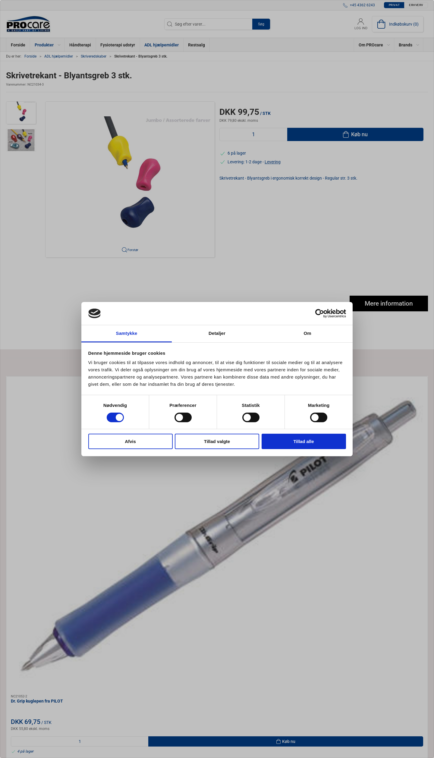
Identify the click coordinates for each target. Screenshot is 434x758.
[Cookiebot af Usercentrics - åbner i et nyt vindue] (319, 313)
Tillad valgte (217, 441)
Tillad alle (303, 441)
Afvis (130, 441)
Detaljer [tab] (217, 333)
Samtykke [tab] (126, 333)
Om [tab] (307, 333)
